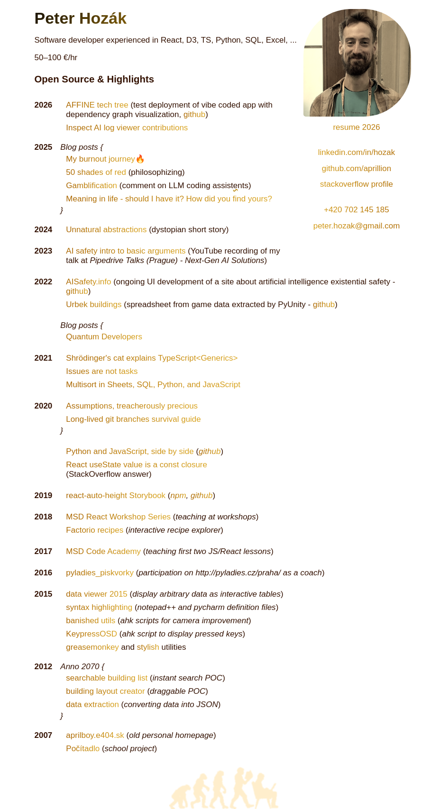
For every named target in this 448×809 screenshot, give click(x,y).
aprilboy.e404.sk (95, 735)
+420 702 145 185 (356, 209)
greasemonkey (92, 647)
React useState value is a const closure (136, 464)
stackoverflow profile (356, 184)
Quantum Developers (104, 336)
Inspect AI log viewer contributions (127, 127)
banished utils (90, 620)
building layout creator (105, 691)
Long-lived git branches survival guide (133, 419)
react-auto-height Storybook (115, 495)
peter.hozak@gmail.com (356, 225)
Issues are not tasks (101, 371)
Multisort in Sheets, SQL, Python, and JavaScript (153, 384)
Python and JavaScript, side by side (129, 451)
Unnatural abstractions (106, 229)
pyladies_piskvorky (100, 572)
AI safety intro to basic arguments (125, 250)
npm (178, 495)
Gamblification (91, 185)
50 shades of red (96, 172)
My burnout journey (100, 159)
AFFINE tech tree (97, 104)
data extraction (92, 704)
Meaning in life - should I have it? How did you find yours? (169, 198)
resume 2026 (357, 125)
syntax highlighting (99, 607)
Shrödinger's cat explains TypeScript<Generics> (152, 358)
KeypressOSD (91, 633)
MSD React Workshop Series (118, 516)
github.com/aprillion (356, 168)
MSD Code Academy (103, 551)
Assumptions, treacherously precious (132, 405)
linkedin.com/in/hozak (356, 152)
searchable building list (106, 677)
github (194, 114)
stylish (148, 647)
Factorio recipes (94, 530)
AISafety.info (88, 281)
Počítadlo (83, 748)
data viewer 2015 (96, 594)
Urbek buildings (93, 304)
